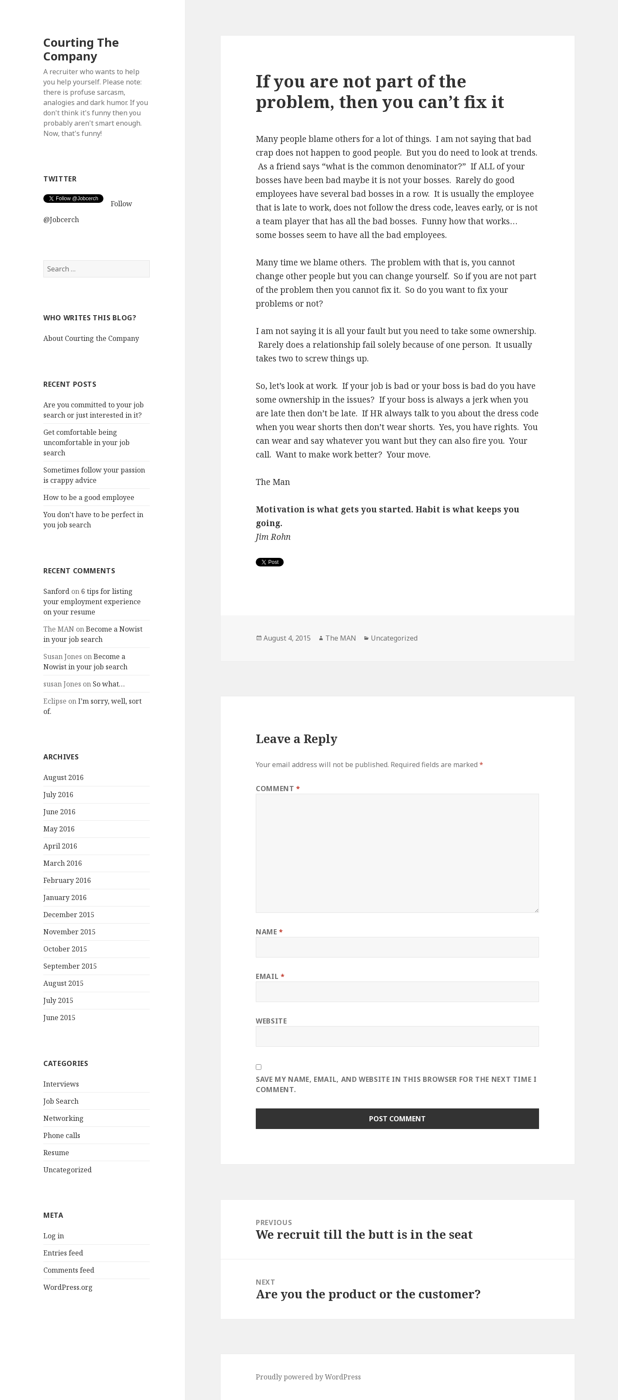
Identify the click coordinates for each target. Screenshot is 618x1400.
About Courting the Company (91, 338)
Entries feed (63, 1253)
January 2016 (65, 897)
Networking (63, 1118)
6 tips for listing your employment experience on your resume (92, 601)
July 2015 (58, 1000)
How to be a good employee (88, 497)
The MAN (340, 638)
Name (269, 931)
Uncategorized (67, 1169)
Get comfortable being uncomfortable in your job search (86, 443)
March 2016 (62, 863)
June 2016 (59, 811)
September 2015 (70, 966)
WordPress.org (68, 1287)
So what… (109, 683)
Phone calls (61, 1135)
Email (270, 976)
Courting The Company (81, 49)
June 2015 (59, 1017)
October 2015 (65, 949)
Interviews (61, 1083)
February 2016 (67, 880)
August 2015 (63, 983)
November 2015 (69, 931)
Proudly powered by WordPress (308, 1377)
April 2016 (60, 846)
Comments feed (68, 1270)
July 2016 (58, 794)
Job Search (61, 1100)
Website (271, 1021)
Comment (278, 788)
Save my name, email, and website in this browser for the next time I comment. (396, 1084)
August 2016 (63, 777)
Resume (56, 1152)
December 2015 (68, 914)
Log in (53, 1235)
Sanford (56, 591)
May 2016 (59, 829)
